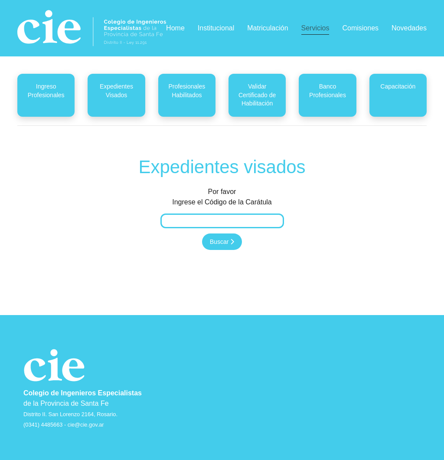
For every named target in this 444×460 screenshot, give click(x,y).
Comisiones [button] (360, 28)
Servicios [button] (315, 28)
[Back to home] (91, 28)
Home (175, 28)
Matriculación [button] (267, 28)
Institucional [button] (216, 28)
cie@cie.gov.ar (86, 424)
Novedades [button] (409, 28)
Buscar (222, 241)
